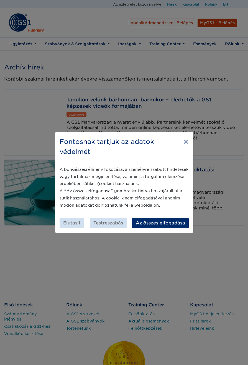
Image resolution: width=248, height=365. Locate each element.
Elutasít (72, 223)
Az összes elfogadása (160, 223)
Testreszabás (108, 223)
